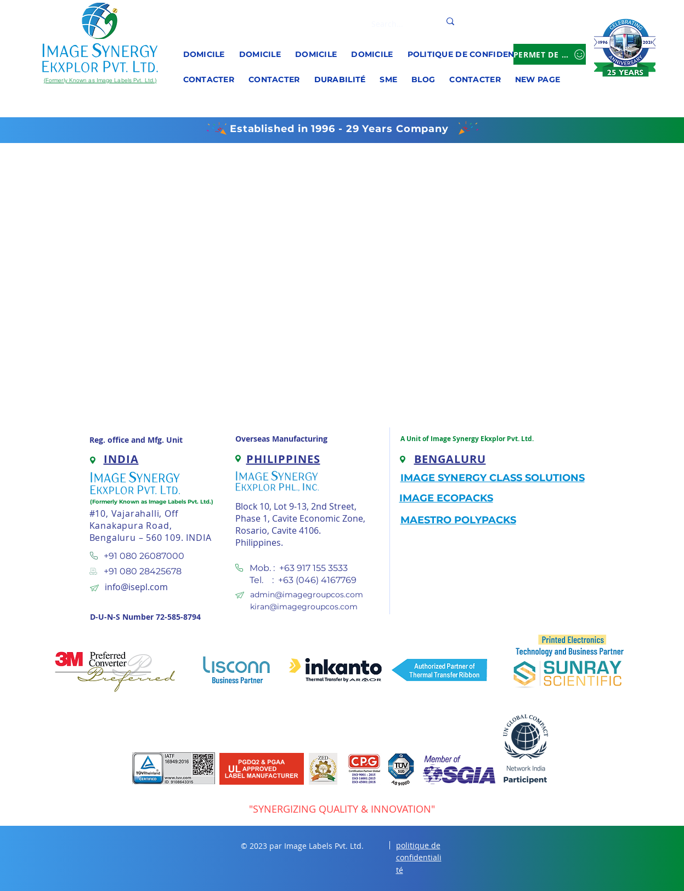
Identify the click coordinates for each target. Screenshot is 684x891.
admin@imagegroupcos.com (306, 594)
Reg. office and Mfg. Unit (136, 440)
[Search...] (395, 24)
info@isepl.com (136, 587)
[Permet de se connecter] (549, 54)
